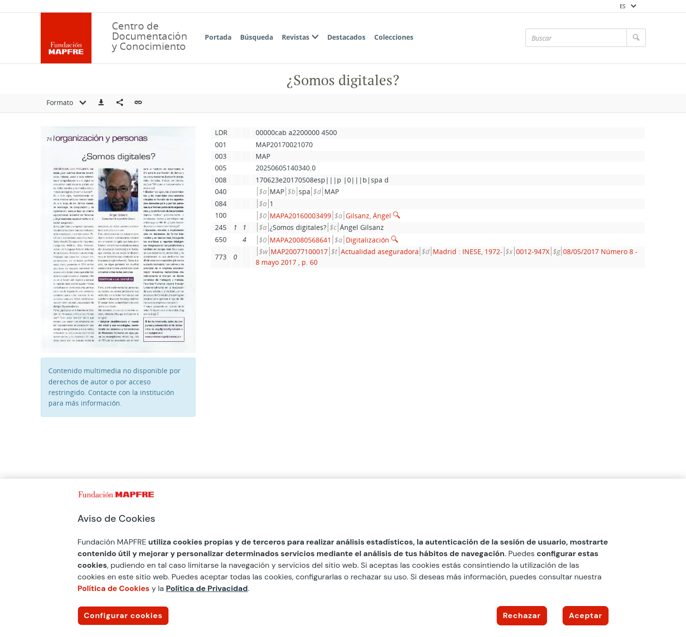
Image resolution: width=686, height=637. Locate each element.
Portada (218, 37)
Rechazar (522, 615)
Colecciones (393, 37)
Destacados (346, 37)
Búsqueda (256, 37)
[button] (101, 103)
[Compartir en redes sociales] (119, 103)
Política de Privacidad (207, 588)
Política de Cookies (113, 588)
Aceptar (585, 615)
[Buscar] (576, 38)
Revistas (300, 37)
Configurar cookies (123, 615)
